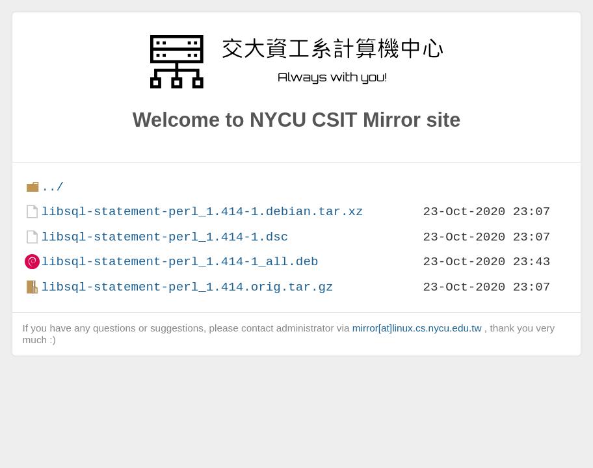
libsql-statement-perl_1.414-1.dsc (164, 237)
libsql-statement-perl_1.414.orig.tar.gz (187, 287)
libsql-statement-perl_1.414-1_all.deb (179, 261)
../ (52, 187)
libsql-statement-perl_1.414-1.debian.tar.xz (202, 211)
